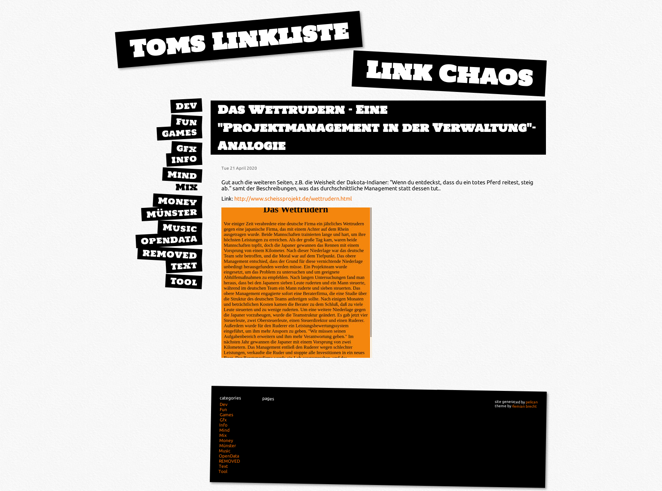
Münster (171, 213)
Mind (182, 175)
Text (183, 265)
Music (179, 227)
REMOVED (169, 254)
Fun (186, 122)
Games (179, 132)
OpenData (169, 240)
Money (177, 201)
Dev (186, 105)
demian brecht (524, 406)
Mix (186, 187)
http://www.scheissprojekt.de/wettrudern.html (293, 198)
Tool (183, 281)
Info (184, 159)
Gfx (186, 148)
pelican (532, 402)
